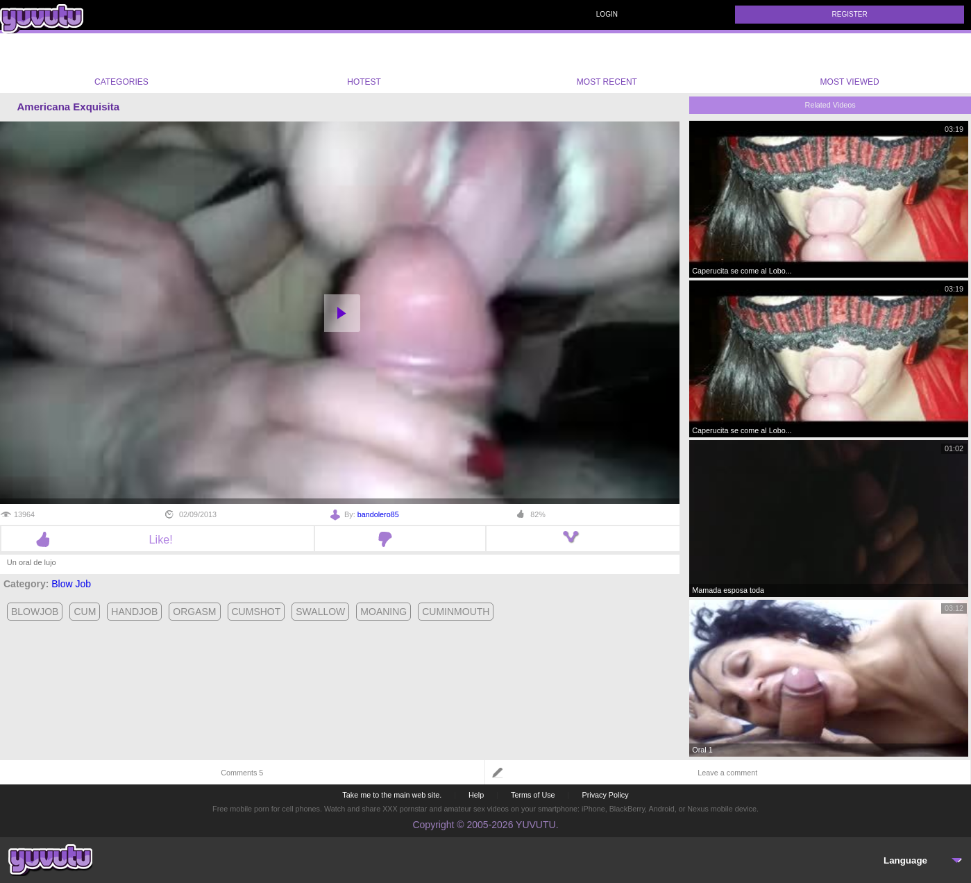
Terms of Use (533, 795)
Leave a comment (727, 772)
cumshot (256, 611)
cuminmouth (455, 611)
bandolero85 (378, 514)
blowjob (34, 611)
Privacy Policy (605, 795)
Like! (158, 539)
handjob (134, 611)
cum (85, 611)
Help (476, 795)
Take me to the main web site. (391, 795)
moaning (383, 611)
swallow (320, 611)
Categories (121, 63)
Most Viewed (849, 66)
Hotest (364, 63)
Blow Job (71, 583)
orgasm (194, 611)
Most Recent (607, 63)
